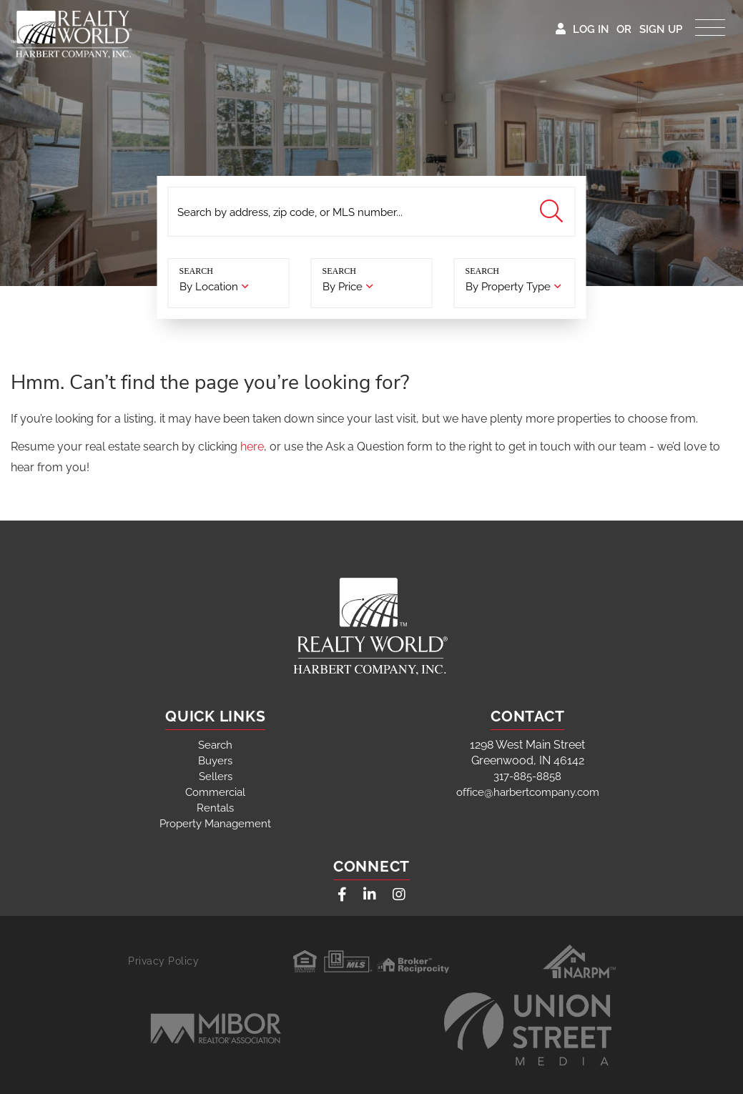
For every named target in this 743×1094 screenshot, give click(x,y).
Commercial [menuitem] (215, 792)
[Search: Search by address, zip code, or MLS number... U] (372, 212)
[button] (553, 212)
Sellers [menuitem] (215, 776)
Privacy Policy (163, 961)
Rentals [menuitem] (215, 808)
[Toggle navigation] (710, 24)
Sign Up (660, 29)
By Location (208, 286)
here (252, 446)
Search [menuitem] (215, 745)
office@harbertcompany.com (527, 792)
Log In (591, 29)
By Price (343, 286)
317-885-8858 (527, 776)
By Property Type (508, 286)
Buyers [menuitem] (215, 760)
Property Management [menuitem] (215, 823)
